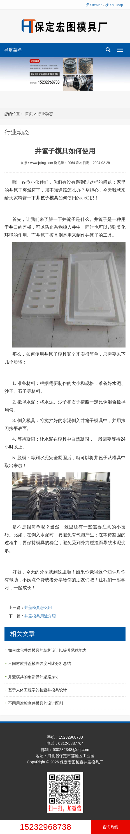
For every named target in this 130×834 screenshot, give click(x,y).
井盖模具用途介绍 (40, 616)
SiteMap (94, 5)
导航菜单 (13, 50)
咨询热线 (110, 827)
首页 (29, 113)
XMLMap (114, 5)
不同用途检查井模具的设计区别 (35, 703)
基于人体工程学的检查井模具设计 (37, 690)
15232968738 (45, 826)
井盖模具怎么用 (38, 607)
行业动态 (45, 113)
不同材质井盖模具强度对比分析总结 (39, 663)
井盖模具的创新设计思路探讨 (33, 676)
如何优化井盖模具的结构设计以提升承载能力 (47, 650)
